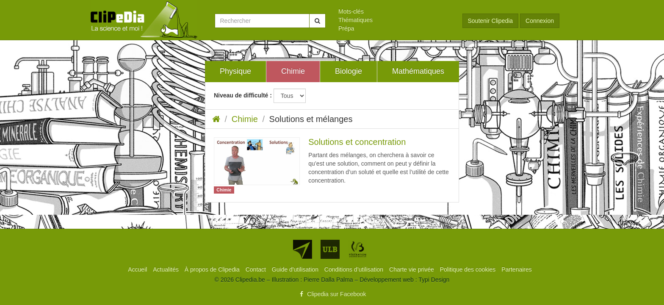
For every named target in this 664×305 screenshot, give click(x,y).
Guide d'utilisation (296, 269)
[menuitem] (394, 11)
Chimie (245, 119)
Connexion (540, 20)
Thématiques (355, 20)
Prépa (346, 28)
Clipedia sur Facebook (332, 294)
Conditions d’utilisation (354, 269)
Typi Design (433, 279)
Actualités (166, 269)
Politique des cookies (468, 269)
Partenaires (516, 269)
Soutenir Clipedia (490, 20)
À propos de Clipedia (213, 269)
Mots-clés (351, 11)
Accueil (138, 269)
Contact (257, 269)
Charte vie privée (412, 269)
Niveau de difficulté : (243, 95)
